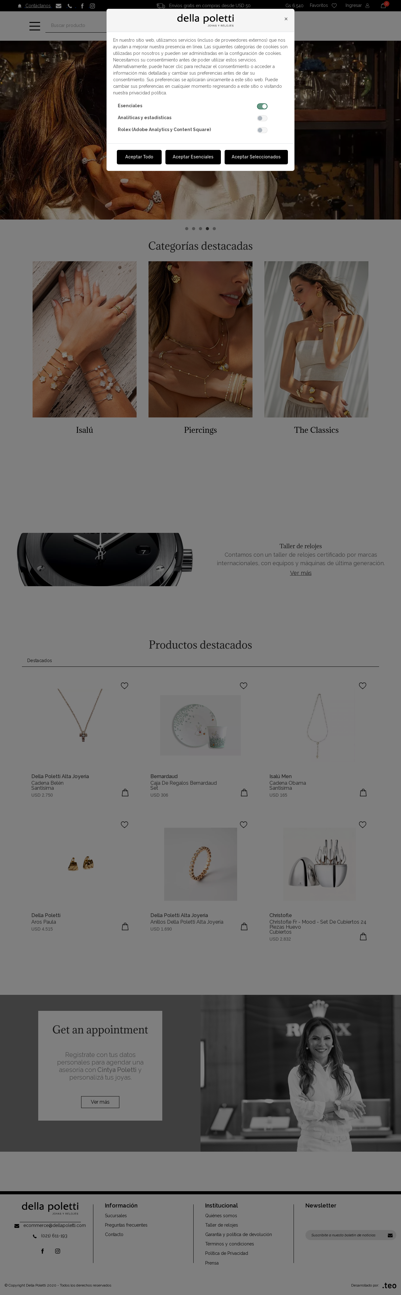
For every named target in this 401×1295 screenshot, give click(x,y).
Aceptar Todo (139, 157)
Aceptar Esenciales (193, 157)
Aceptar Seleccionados (256, 157)
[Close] (286, 19)
